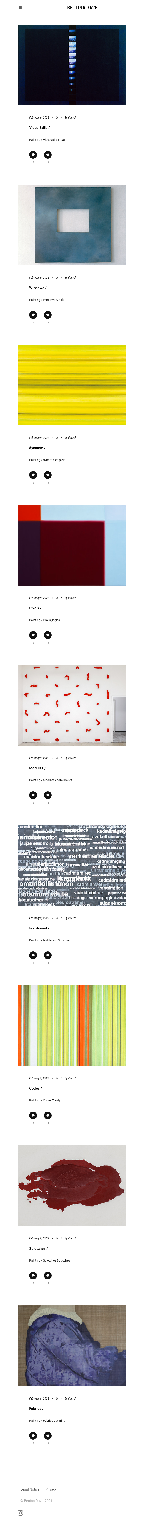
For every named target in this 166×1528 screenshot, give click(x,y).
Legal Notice (29, 1489)
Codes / (35, 1088)
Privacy (51, 1489)
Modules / (37, 768)
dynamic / (37, 448)
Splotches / (38, 1248)
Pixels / (35, 608)
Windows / (38, 288)
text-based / (39, 928)
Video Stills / (39, 127)
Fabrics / (36, 1408)
